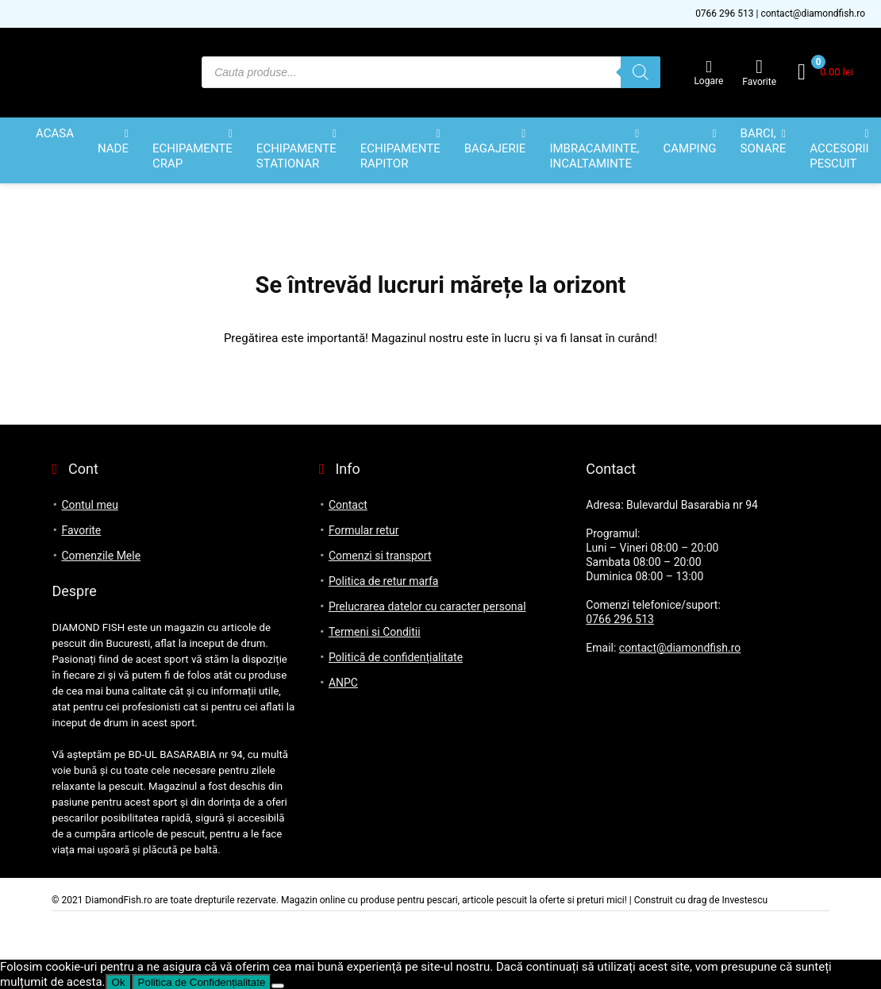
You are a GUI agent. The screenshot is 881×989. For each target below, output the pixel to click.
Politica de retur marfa (384, 581)
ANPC (343, 682)
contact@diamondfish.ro (812, 13)
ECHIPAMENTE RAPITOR (400, 156)
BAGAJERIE (495, 148)
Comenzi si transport (380, 555)
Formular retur (364, 530)
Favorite (81, 530)
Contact (348, 504)
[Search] (640, 72)
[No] (277, 985)
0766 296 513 (724, 13)
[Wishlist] (759, 67)
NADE (113, 148)
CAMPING (689, 148)
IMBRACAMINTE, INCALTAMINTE (594, 156)
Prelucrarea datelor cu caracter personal (427, 606)
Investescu (744, 900)
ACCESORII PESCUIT (839, 156)
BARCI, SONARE (764, 141)
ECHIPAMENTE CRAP (192, 156)
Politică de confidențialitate (396, 657)
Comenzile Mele (100, 555)
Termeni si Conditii (375, 631)
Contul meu (89, 504)
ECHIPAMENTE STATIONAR (296, 156)
